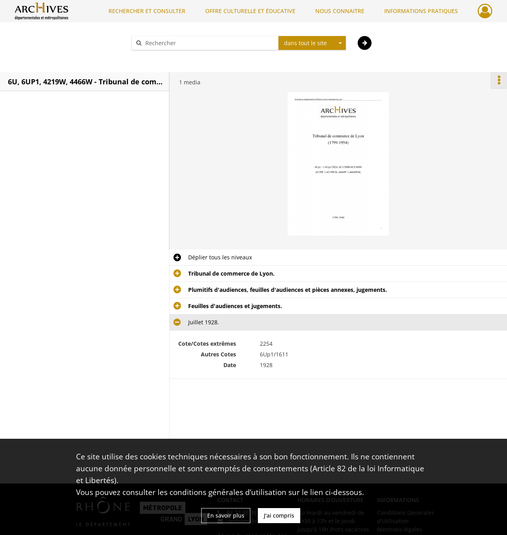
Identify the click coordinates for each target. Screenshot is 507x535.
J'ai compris (279, 515)
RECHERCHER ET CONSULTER (147, 11)
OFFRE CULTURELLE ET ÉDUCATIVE (250, 11)
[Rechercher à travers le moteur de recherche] (209, 43)
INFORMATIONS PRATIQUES (421, 11)
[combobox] (312, 43)
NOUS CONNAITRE (339, 11)
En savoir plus (225, 515)
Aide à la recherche (162, 56)
